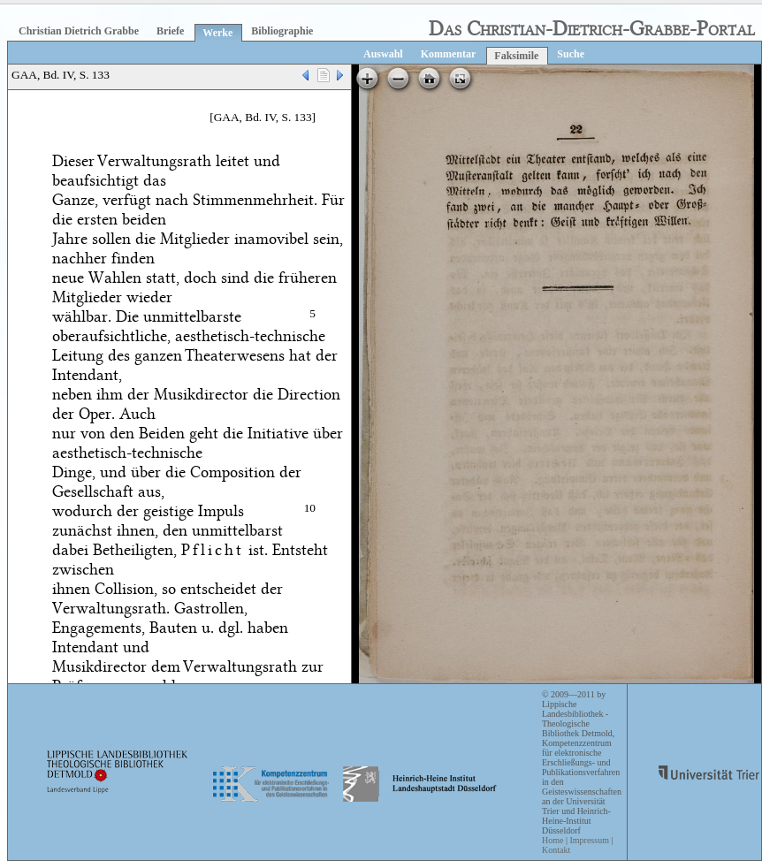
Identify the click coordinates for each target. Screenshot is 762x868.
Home (552, 840)
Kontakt (556, 850)
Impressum (588, 840)
